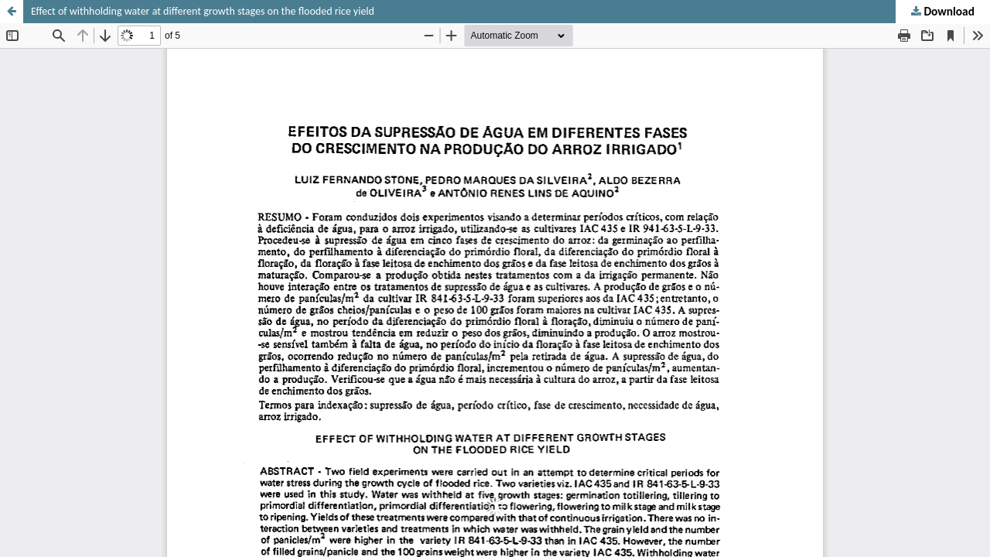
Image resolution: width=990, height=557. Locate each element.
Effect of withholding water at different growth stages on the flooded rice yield (202, 11)
